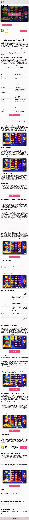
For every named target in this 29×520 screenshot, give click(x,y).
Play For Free (14, 14)
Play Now (23, 30)
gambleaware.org (24, 24)
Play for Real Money (7, 24)
